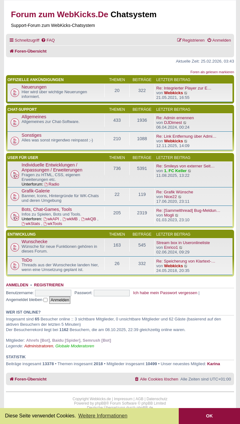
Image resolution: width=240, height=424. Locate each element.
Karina (213, 363)
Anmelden (17, 285)
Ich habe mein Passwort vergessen (165, 292)
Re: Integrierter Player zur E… (184, 88)
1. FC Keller (175, 170)
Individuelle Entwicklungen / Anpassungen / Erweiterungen (52, 167)
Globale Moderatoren (74, 346)
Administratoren (38, 346)
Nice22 (170, 196)
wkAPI (51, 219)
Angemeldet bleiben (27, 299)
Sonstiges (32, 135)
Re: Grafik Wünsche (174, 192)
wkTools (52, 223)
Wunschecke (35, 241)
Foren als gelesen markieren (212, 72)
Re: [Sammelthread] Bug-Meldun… (188, 210)
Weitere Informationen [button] (102, 415)
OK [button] (209, 415)
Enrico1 (171, 247)
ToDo (27, 260)
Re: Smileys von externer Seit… (185, 166)
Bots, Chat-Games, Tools (47, 209)
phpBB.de (145, 408)
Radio (51, 184)
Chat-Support (22, 109)
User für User (23, 158)
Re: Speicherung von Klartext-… (185, 261)
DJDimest (173, 122)
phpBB (100, 403)
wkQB (89, 219)
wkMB (70, 219)
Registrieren (48, 285)
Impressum (123, 399)
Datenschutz (157, 399)
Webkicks (173, 92)
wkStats (31, 223)
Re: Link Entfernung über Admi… (186, 136)
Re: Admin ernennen (175, 117)
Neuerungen (34, 86)
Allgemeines (34, 116)
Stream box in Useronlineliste (183, 242)
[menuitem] (48, 40)
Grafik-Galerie (36, 190)
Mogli (169, 215)
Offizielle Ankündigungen (36, 80)
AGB (139, 399)
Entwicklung (22, 234)
